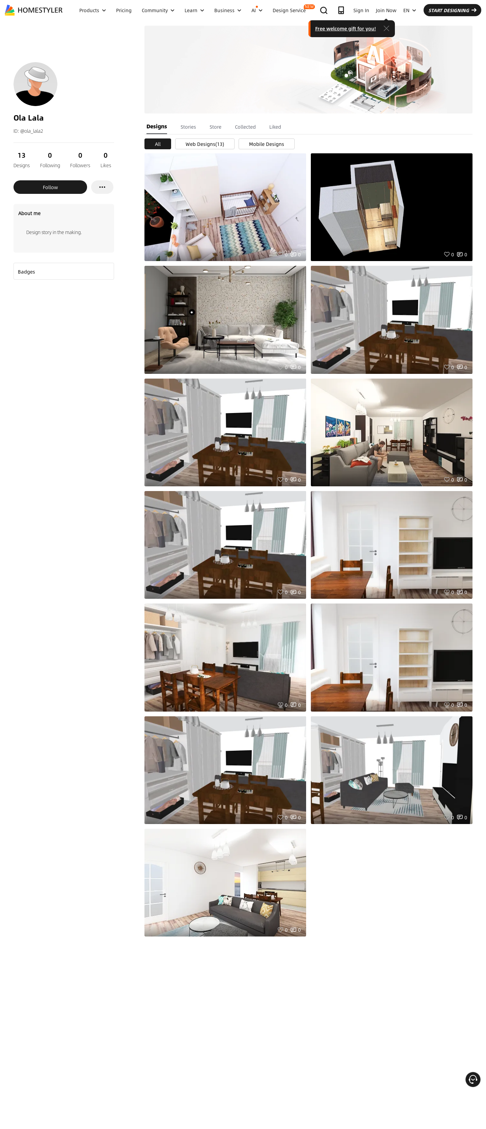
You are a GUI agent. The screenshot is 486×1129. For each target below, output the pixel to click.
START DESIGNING (452, 10)
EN (409, 10)
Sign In (361, 10)
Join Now (386, 10)
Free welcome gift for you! (345, 28)
